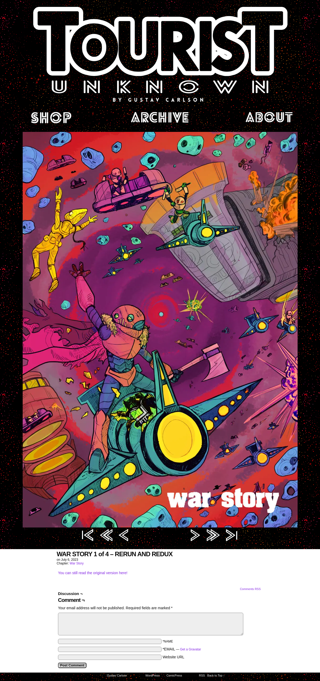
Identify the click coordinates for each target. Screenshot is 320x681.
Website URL (173, 657)
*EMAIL (182, 649)
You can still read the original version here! (92, 573)
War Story (77, 563)
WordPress (153, 675)
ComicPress (174, 675)
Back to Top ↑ (216, 675)
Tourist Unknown (160, 54)
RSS (202, 675)
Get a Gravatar (190, 649)
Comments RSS (250, 589)
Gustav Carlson (117, 675)
